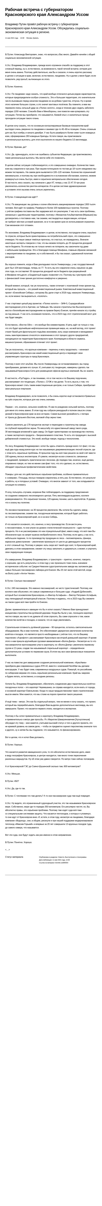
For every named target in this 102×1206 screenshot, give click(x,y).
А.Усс (7, 65)
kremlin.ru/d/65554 (61, 863)
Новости (61, 857)
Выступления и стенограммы (75, 857)
